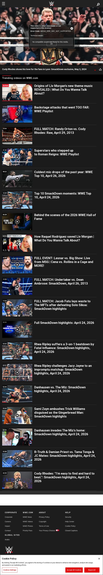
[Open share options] (100, 69)
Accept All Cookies (74, 570)
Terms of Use (44, 526)
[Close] (99, 558)
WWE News (27, 517)
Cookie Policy (70, 526)
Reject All (91, 570)
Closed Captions (71, 531)
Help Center (69, 522)
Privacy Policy (44, 517)
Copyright (42, 522)
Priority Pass (27, 531)
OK (51, 44)
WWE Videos (28, 522)
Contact (8, 531)
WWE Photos (28, 526)
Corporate (8, 517)
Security (68, 517)
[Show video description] (95, 69)
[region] (51, 565)
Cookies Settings (9, 570)
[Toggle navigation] (3, 3)
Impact (7, 526)
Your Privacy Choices (47, 531)
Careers (8, 522)
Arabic (7, 540)
